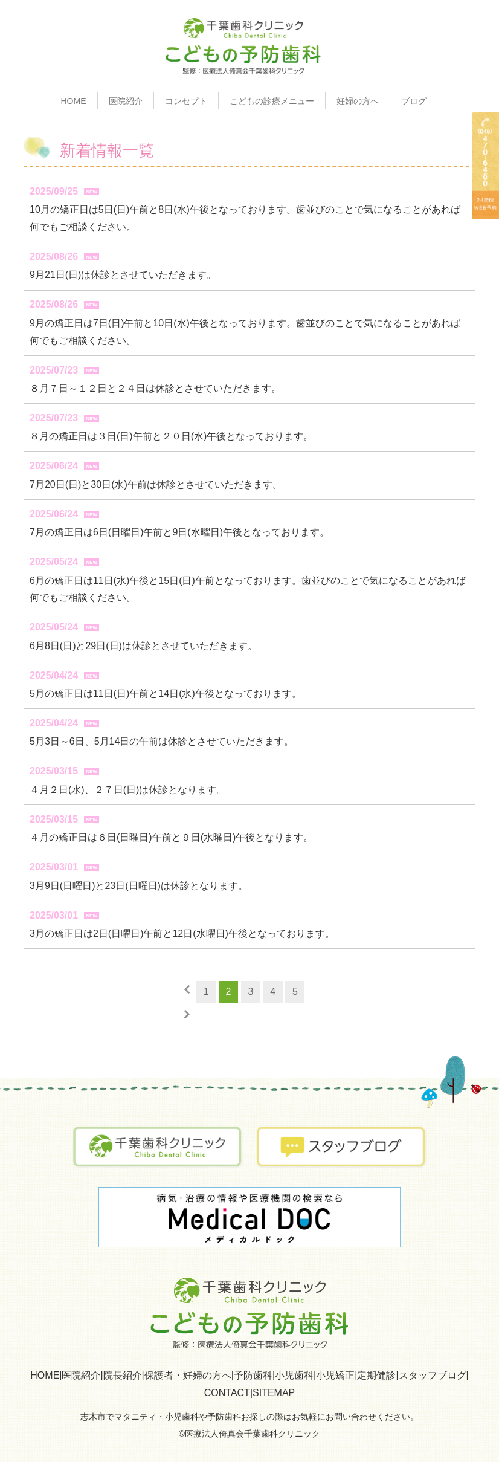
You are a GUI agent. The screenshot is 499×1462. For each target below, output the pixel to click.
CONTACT (227, 1393)
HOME (73, 101)
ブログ (414, 101)
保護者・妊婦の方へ (187, 1375)
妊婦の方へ (357, 101)
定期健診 (376, 1375)
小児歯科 (294, 1375)
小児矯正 (335, 1375)
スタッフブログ (432, 1375)
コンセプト (186, 101)
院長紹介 (122, 1375)
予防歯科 (253, 1375)
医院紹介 (81, 1375)
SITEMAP (274, 1393)
